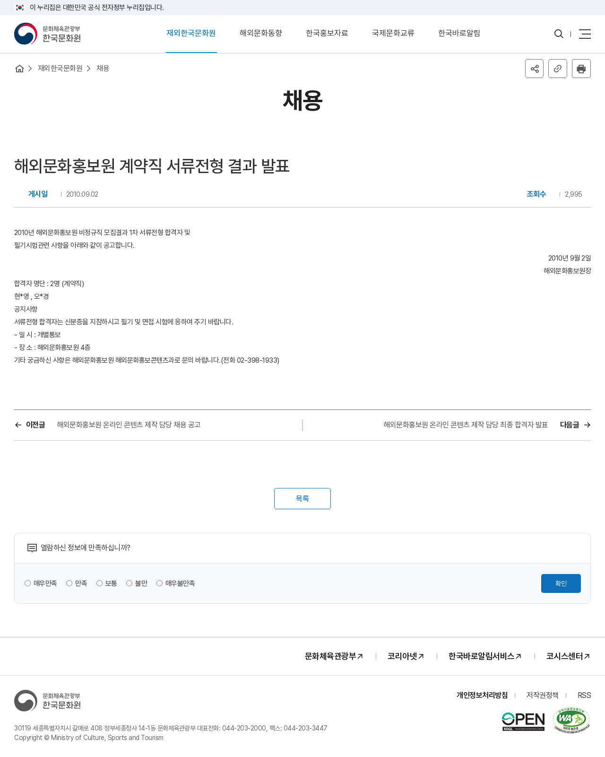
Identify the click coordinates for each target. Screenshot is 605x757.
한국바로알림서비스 (482, 657)
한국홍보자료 (327, 33)
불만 (141, 584)
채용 (103, 68)
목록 (302, 499)
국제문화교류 (393, 33)
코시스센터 (564, 657)
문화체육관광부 (330, 657)
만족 (81, 584)
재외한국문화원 (191, 33)
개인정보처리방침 (482, 695)
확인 (561, 584)
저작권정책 (543, 695)
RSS (584, 695)
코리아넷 (402, 657)
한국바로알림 (459, 33)
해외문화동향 (261, 33)
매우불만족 (180, 584)
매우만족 (45, 584)
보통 (111, 584)
